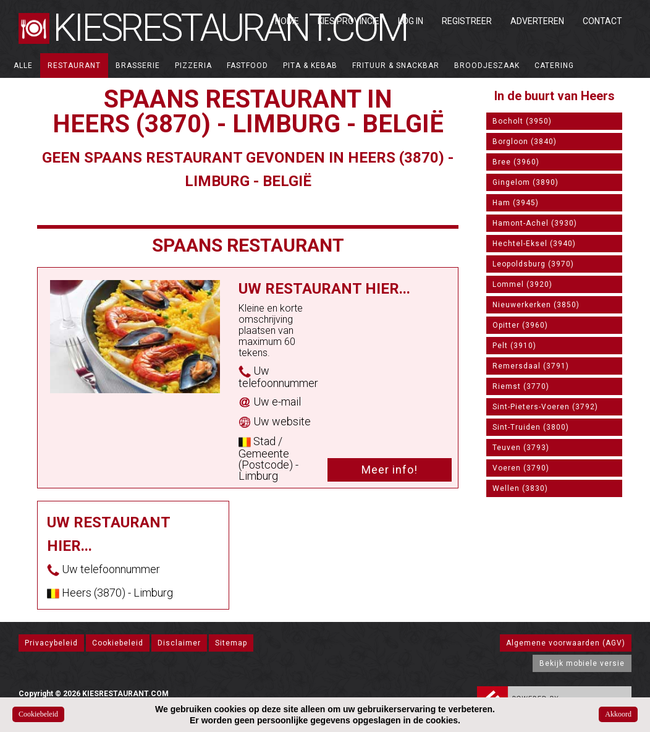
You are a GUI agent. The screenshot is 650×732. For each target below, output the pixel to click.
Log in (410, 21)
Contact (602, 21)
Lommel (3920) (522, 284)
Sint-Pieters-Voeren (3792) (545, 406)
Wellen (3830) (520, 488)
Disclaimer (179, 643)
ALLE (23, 65)
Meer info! (389, 469)
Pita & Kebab (310, 65)
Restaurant (74, 65)
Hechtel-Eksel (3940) (534, 243)
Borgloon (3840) (524, 141)
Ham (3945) (515, 202)
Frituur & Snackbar (395, 65)
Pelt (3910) (514, 345)
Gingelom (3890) (525, 182)
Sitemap (231, 643)
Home (287, 21)
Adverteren (537, 21)
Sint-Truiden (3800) (530, 427)
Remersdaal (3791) (530, 366)
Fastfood (247, 65)
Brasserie (138, 65)
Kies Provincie (348, 21)
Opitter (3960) (520, 325)
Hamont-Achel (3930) (534, 223)
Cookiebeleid (117, 643)
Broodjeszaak (487, 65)
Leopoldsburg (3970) (533, 264)
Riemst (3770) (520, 386)
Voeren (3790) (520, 468)
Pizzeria (193, 65)
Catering (554, 65)
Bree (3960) (515, 162)
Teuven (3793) (520, 447)
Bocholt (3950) (522, 121)
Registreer (467, 21)
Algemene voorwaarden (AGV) (565, 643)
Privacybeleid (51, 643)
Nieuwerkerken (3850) (536, 304)
